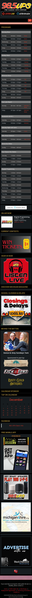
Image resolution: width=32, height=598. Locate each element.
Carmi (25, 131)
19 (24, 410)
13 (28, 408)
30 (11, 415)
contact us (20, 585)
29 (7, 415)
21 (3, 413)
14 (3, 410)
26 (24, 413)
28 (3, 415)
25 (20, 413)
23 (11, 413)
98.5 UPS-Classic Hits (16, 426)
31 (16, 415)
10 (16, 408)
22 (7, 413)
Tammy (26, 59)
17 (16, 410)
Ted (25, 79)
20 (28, 410)
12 (24, 408)
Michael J (26, 120)
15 (7, 410)
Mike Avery (27, 139)
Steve (25, 36)
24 (16, 413)
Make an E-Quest (19, 222)
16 (11, 410)
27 (28, 413)
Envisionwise (15, 596)
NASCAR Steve (26, 106)
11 (20, 408)
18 (20, 410)
